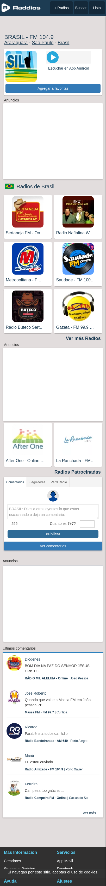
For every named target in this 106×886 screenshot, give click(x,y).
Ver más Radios (83, 338)
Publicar (53, 534)
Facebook (65, 869)
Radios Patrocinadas (77, 472)
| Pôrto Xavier (54, 769)
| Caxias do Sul (56, 798)
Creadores (12, 861)
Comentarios (15, 482)
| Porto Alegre (56, 741)
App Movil (65, 861)
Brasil (63, 42)
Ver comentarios (53, 546)
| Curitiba (46, 712)
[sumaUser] (87, 524)
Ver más (89, 813)
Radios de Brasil (35, 186)
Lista (97, 8)
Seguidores (37, 482)
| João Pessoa (56, 678)
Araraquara (16, 42)
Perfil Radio (59, 482)
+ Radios (61, 8)
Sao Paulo (42, 42)
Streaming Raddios (19, 869)
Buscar (81, 8)
